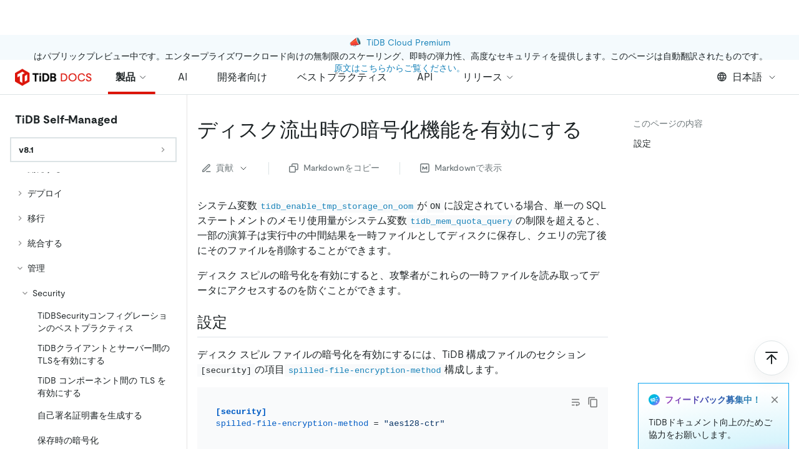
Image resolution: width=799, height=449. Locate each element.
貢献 (225, 168)
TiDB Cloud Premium (408, 7)
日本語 (747, 77)
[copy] (593, 402)
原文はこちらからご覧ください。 (399, 33)
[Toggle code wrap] (575, 402)
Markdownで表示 (461, 168)
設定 (642, 143)
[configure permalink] (237, 322)
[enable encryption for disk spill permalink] (592, 130)
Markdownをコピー (334, 168)
